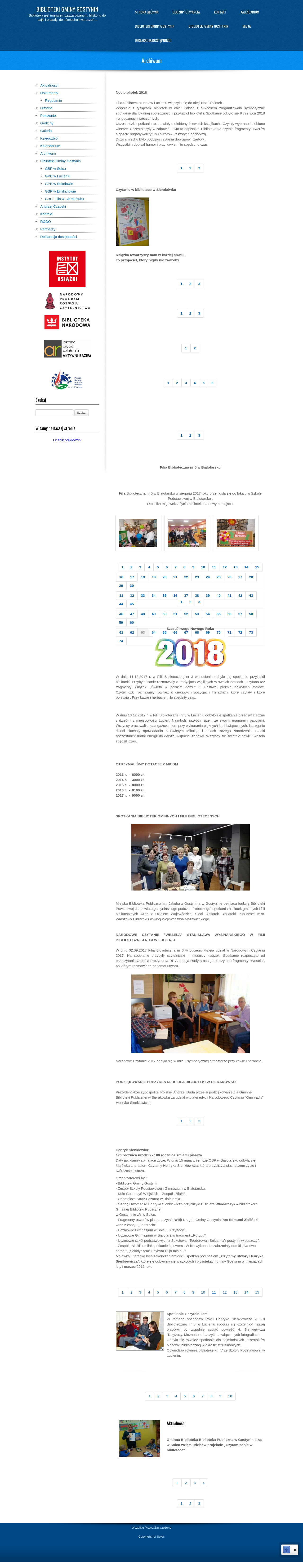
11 (214, 567)
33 (143, 595)
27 (240, 577)
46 (121, 614)
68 (197, 632)
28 (251, 577)
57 (240, 614)
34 (154, 595)
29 (121, 586)
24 (208, 577)
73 (251, 632)
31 (121, 595)
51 (175, 614)
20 (165, 577)
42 (240, 595)
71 (229, 632)
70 (219, 632)
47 (132, 614)
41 (229, 595)
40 (219, 595)
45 (132, 604)
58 (251, 614)
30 (132, 586)
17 (132, 577)
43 (251, 595)
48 (143, 614)
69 (208, 632)
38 (197, 595)
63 (143, 632)
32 (132, 595)
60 (132, 622)
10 (203, 567)
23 (197, 577)
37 (186, 595)
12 (225, 567)
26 (229, 577)
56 (229, 614)
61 (121, 632)
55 (219, 614)
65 (165, 632)
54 (208, 614)
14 (246, 567)
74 (121, 641)
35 (165, 595)
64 (154, 632)
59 (121, 622)
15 (257, 567)
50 (165, 614)
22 (186, 577)
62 (132, 632)
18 (143, 577)
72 (240, 632)
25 (219, 577)
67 (186, 632)
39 (208, 595)
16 (121, 577)
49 (154, 614)
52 (186, 614)
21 (175, 577)
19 (154, 577)
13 (236, 567)
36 (175, 595)
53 (197, 614)
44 (121, 604)
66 (175, 632)
